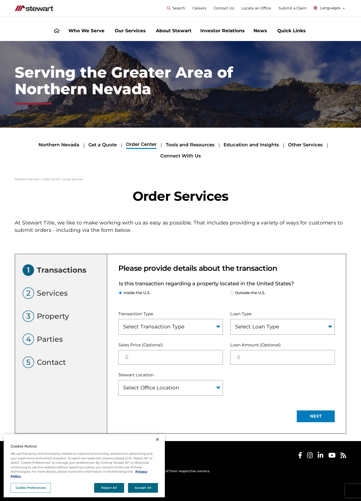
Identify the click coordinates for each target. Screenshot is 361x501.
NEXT (316, 416)
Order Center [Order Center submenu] (141, 144)
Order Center (51, 179)
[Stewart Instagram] (310, 456)
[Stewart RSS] (343, 456)
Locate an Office (256, 8)
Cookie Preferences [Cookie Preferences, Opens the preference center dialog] (31, 487)
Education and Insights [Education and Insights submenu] (251, 144)
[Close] (157, 439)
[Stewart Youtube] (332, 456)
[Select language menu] (329, 8)
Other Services (305, 144)
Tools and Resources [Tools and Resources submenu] (190, 144)
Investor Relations (222, 30)
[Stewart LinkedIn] (320, 456)
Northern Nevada (58, 144)
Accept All (143, 487)
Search (176, 8)
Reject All (109, 487)
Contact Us (224, 8)
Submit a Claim (293, 8)
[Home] (57, 31)
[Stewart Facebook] (300, 456)
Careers (199, 8)
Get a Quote (102, 144)
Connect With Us (180, 156)
